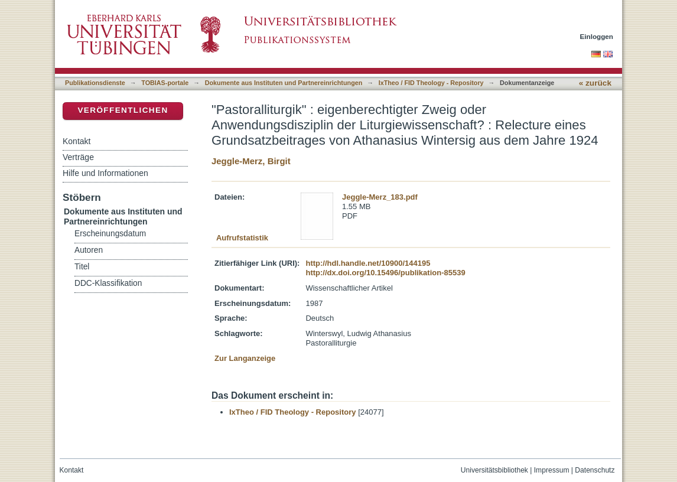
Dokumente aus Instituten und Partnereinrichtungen (284, 82)
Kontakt (76, 141)
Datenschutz (594, 470)
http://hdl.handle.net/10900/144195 (367, 263)
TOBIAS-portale (164, 82)
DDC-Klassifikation (108, 283)
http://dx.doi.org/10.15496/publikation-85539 (385, 272)
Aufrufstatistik (242, 237)
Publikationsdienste (95, 82)
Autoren (88, 250)
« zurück (595, 83)
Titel (81, 266)
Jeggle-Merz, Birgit (251, 161)
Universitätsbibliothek (494, 470)
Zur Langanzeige (244, 358)
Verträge (78, 157)
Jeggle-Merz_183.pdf (380, 197)
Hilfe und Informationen (105, 173)
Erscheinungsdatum (110, 233)
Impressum (551, 470)
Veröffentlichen (122, 110)
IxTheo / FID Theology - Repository (431, 82)
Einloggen (597, 36)
